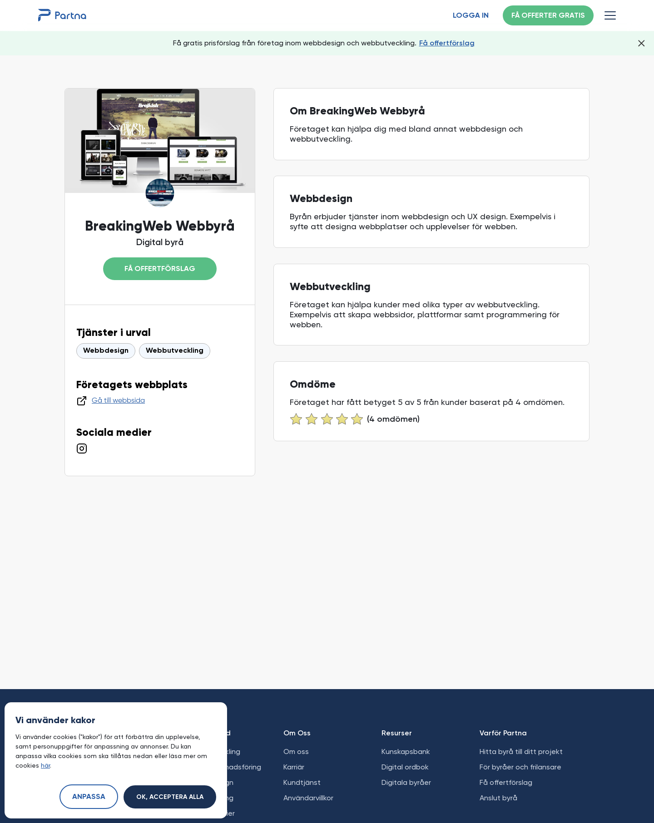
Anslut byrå (498, 797)
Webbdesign (106, 351)
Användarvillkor (308, 797)
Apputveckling (209, 797)
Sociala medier (210, 813)
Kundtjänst (302, 782)
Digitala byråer (406, 782)
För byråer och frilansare (520, 767)
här (45, 765)
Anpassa (88, 797)
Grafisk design (209, 782)
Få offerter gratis (548, 16)
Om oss (296, 751)
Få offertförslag (447, 43)
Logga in (471, 16)
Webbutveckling (174, 351)
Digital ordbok (405, 767)
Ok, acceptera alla (169, 797)
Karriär (293, 767)
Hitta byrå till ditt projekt (521, 751)
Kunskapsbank (406, 751)
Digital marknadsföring (223, 767)
